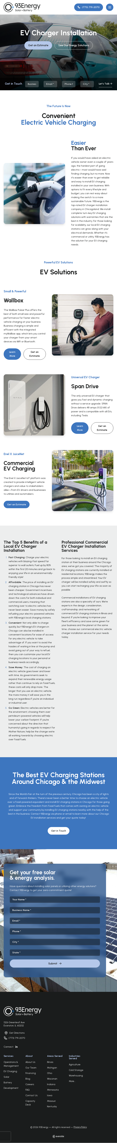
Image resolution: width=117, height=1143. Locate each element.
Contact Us (31, 1095)
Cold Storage (76, 1070)
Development (11, 1088)
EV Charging (10, 1071)
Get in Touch (58, 830)
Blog (27, 1078)
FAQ (27, 1089)
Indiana (51, 1084)
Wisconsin (52, 1078)
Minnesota (53, 1089)
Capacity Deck (30, 1103)
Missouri (51, 1101)
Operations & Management (11, 1064)
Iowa (49, 1095)
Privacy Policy (80, 1127)
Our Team (30, 1067)
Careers (29, 1084)
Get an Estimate (38, 45)
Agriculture (74, 1064)
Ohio (49, 1073)
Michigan (52, 1067)
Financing (30, 1073)
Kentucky (52, 1106)
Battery (8, 1082)
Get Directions (17, 1033)
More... (72, 1081)
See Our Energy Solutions (73, 45)
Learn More (12, 354)
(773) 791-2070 (17, 1038)
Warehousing (76, 1075)
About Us (30, 1062)
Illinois (50, 1062)
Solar (6, 1077)
